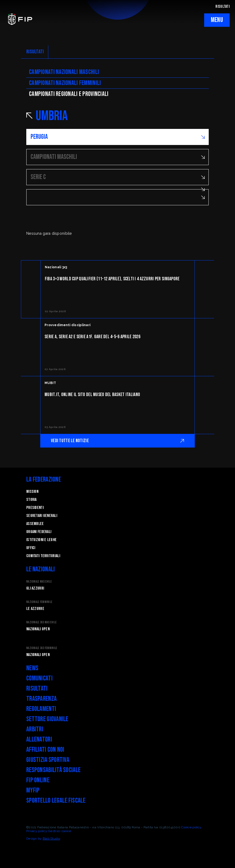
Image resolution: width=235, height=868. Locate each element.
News (32, 668)
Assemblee (35, 523)
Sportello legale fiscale (56, 800)
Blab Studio (51, 838)
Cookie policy (191, 827)
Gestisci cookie (59, 831)
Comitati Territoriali (43, 555)
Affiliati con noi (45, 750)
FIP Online (37, 780)
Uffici (30, 547)
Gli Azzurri (35, 588)
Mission (32, 491)
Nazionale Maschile (39, 582)
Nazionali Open (38, 629)
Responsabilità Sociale (53, 770)
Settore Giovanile (47, 719)
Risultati (37, 688)
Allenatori (39, 739)
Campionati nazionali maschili (64, 72)
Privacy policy (36, 831)
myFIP (32, 790)
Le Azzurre (35, 608)
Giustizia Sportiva (47, 760)
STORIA (31, 499)
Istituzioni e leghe (41, 539)
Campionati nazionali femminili (65, 83)
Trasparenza (41, 699)
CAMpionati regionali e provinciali (69, 94)
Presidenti (35, 507)
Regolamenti (41, 709)
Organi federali (38, 531)
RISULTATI (222, 6)
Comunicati (39, 678)
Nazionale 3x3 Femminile (41, 648)
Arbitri (34, 729)
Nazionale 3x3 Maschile (41, 622)
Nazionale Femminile (39, 602)
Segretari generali (41, 515)
